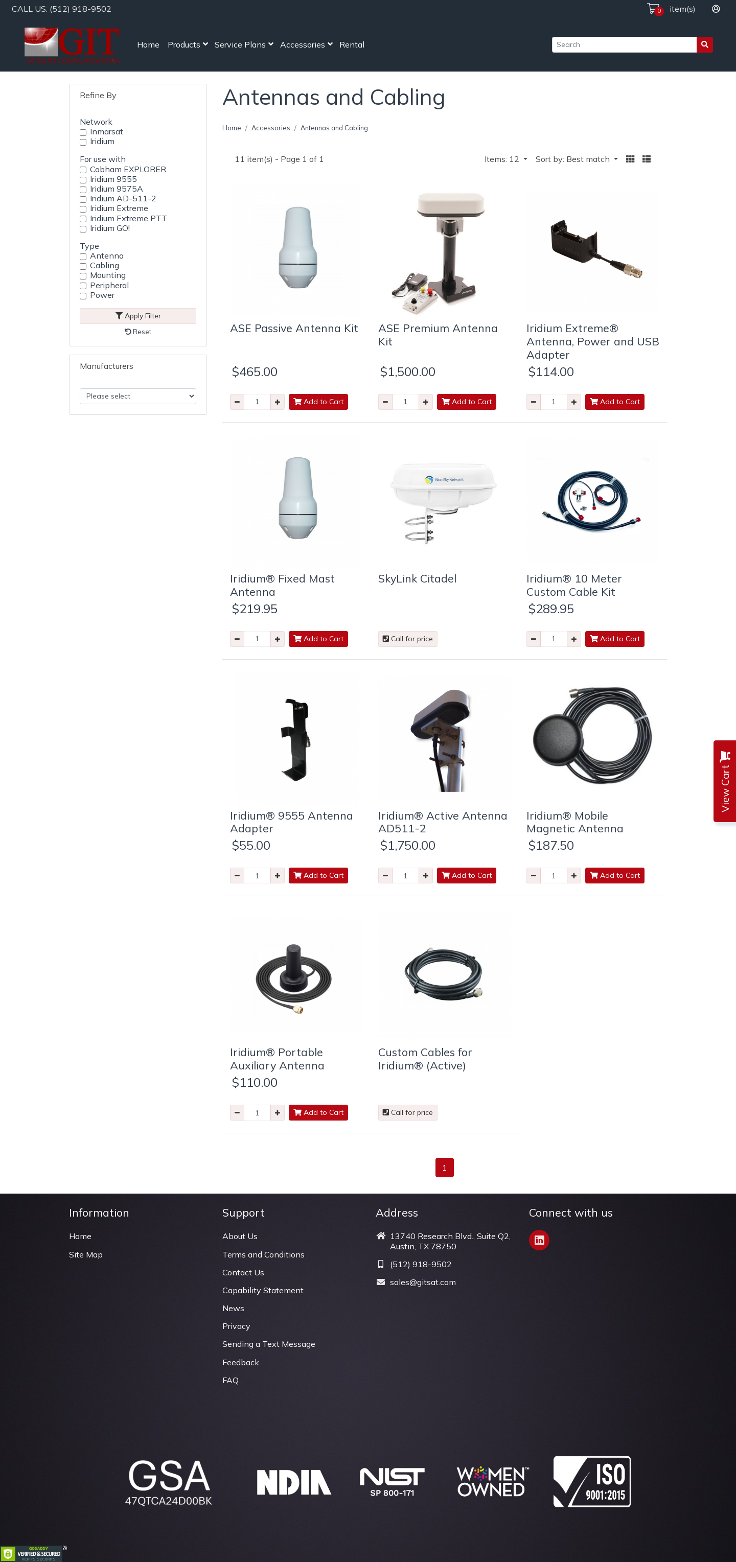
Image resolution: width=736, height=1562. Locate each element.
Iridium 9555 (113, 179)
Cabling (104, 265)
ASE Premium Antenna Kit (438, 334)
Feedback (240, 1362)
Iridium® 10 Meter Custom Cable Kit (574, 584)
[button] (630, 159)
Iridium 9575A (116, 189)
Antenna (107, 256)
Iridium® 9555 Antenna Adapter (291, 821)
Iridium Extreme (119, 208)
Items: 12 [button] (503, 159)
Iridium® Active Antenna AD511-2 (443, 821)
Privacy (236, 1326)
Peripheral (109, 285)
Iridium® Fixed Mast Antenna (282, 584)
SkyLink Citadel (417, 578)
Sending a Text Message (268, 1344)
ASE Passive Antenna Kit (294, 328)
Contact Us (243, 1272)
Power (102, 295)
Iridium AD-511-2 (123, 198)
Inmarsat (106, 131)
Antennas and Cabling (334, 128)
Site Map (86, 1254)
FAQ (230, 1380)
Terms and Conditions (263, 1254)
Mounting (108, 275)
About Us (240, 1236)
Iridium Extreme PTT (128, 218)
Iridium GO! (110, 228)
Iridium (102, 141)
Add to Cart (318, 401)
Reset (138, 332)
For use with (103, 159)
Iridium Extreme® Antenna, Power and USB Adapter (592, 341)
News (233, 1308)
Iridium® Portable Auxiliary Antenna (277, 1058)
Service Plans (240, 44)
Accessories (302, 44)
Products (184, 44)
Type (89, 246)
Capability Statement (263, 1290)
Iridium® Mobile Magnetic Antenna (575, 821)
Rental (351, 44)
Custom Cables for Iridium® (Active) (425, 1058)
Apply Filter (138, 315)
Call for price (408, 638)
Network (96, 121)
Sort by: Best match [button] (574, 159)
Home (148, 44)
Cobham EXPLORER (128, 169)
